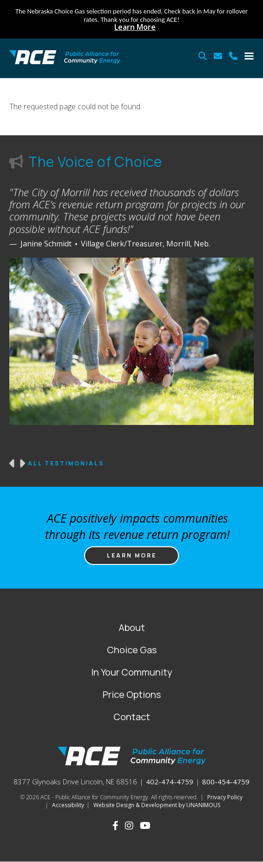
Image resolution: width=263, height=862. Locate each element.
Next (22, 463)
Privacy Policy (225, 797)
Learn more (132, 555)
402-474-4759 (169, 781)
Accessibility (68, 805)
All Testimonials (66, 463)
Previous (12, 463)
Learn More (135, 27)
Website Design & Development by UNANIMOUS (156, 805)
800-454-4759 (226, 781)
